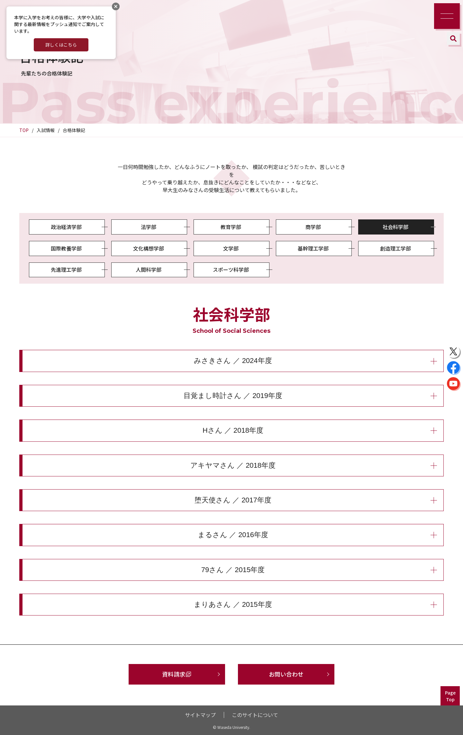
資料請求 (173, 674)
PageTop (450, 696)
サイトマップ (200, 715)
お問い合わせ (286, 674)
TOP (24, 130)
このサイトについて (255, 715)
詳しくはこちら (61, 44)
